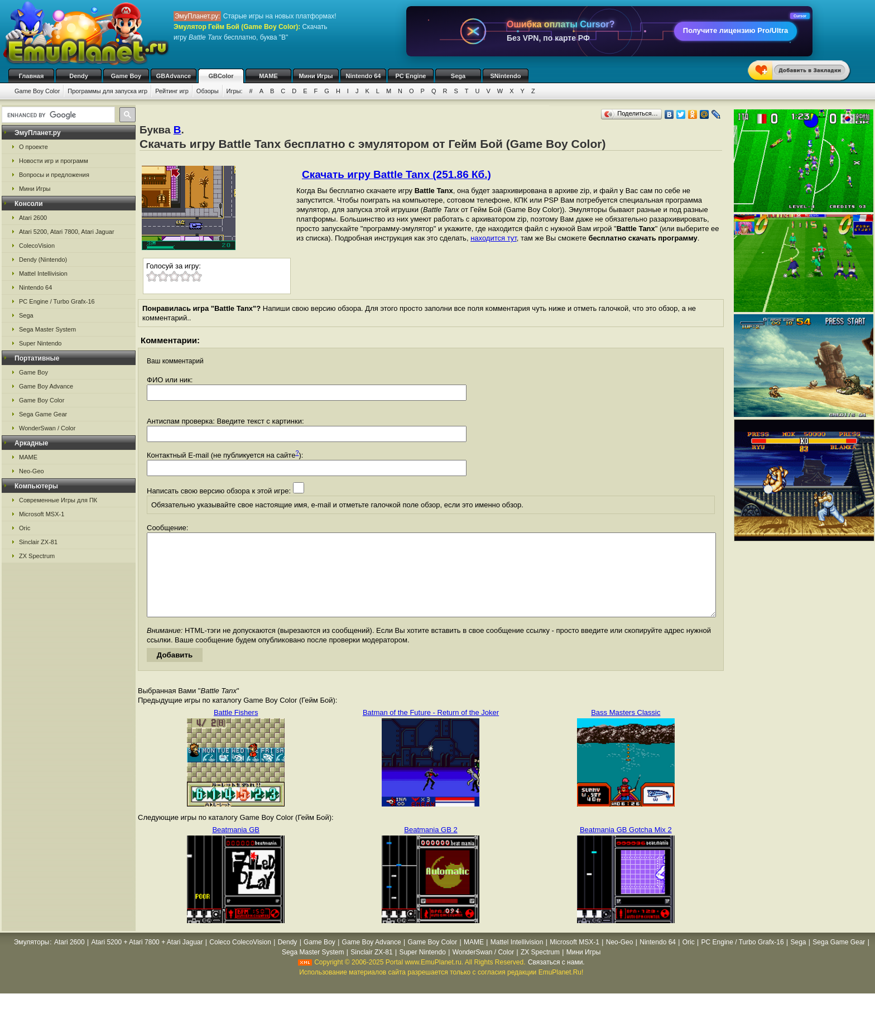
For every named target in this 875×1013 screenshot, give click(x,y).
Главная (31, 76)
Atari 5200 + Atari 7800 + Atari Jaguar (147, 959)
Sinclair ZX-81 (38, 542)
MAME (268, 76)
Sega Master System (47, 329)
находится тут (493, 238)
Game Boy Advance (46, 386)
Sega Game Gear (43, 414)
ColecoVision (37, 245)
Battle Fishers (236, 729)
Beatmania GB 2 (430, 846)
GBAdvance (173, 76)
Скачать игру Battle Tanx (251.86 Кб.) (396, 174)
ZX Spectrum (37, 556)
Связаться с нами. (556, 979)
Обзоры (207, 91)
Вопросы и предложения (54, 174)
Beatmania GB (235, 846)
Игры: (235, 91)
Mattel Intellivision (43, 273)
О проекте (33, 146)
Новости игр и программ (53, 160)
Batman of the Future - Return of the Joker (431, 729)
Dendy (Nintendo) (43, 259)
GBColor (220, 76)
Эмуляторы (31, 959)
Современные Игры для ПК (58, 500)
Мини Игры (316, 76)
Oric (24, 528)
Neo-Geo (31, 471)
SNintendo (506, 76)
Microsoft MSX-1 (41, 514)
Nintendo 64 (363, 76)
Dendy (78, 76)
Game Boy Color (37, 91)
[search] (57, 115)
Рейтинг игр (172, 91)
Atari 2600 (33, 217)
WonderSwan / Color (47, 428)
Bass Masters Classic (625, 729)
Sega (458, 76)
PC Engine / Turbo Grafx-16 (57, 301)
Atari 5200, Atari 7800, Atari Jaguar (66, 231)
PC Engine (410, 76)
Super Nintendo (40, 343)
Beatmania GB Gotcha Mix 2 (626, 846)
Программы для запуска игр (107, 91)
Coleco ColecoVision (240, 959)
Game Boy (126, 76)
